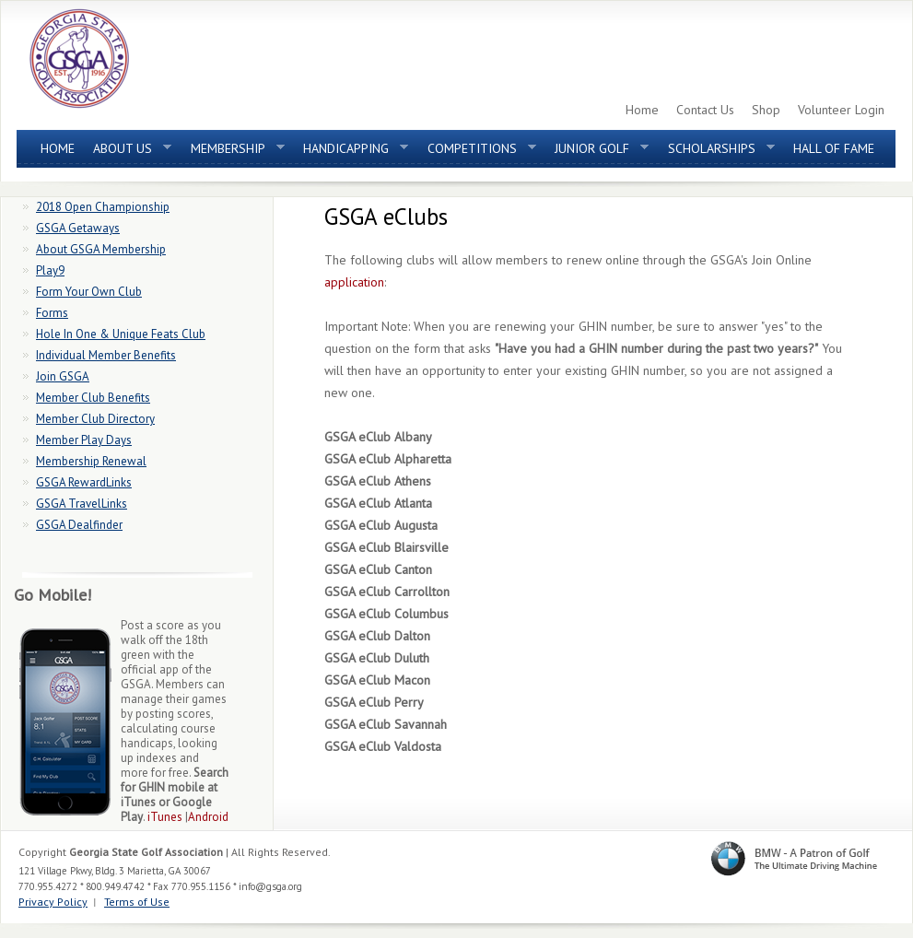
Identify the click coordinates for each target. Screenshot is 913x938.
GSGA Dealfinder (79, 525)
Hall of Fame (833, 148)
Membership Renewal (91, 461)
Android (208, 817)
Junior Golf (597, 153)
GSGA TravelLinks (81, 503)
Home (642, 109)
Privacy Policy (53, 902)
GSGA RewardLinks (84, 482)
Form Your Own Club (89, 291)
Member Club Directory (95, 419)
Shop (766, 109)
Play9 (50, 270)
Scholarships (717, 153)
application (354, 282)
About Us (127, 153)
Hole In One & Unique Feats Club (120, 334)
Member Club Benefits (93, 397)
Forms (52, 313)
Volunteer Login (841, 109)
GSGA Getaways (78, 228)
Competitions (477, 153)
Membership (233, 153)
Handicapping (351, 153)
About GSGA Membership (101, 249)
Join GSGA (62, 376)
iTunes (164, 817)
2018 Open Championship (103, 207)
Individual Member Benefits (106, 355)
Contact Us (705, 109)
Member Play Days (84, 440)
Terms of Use (137, 902)
